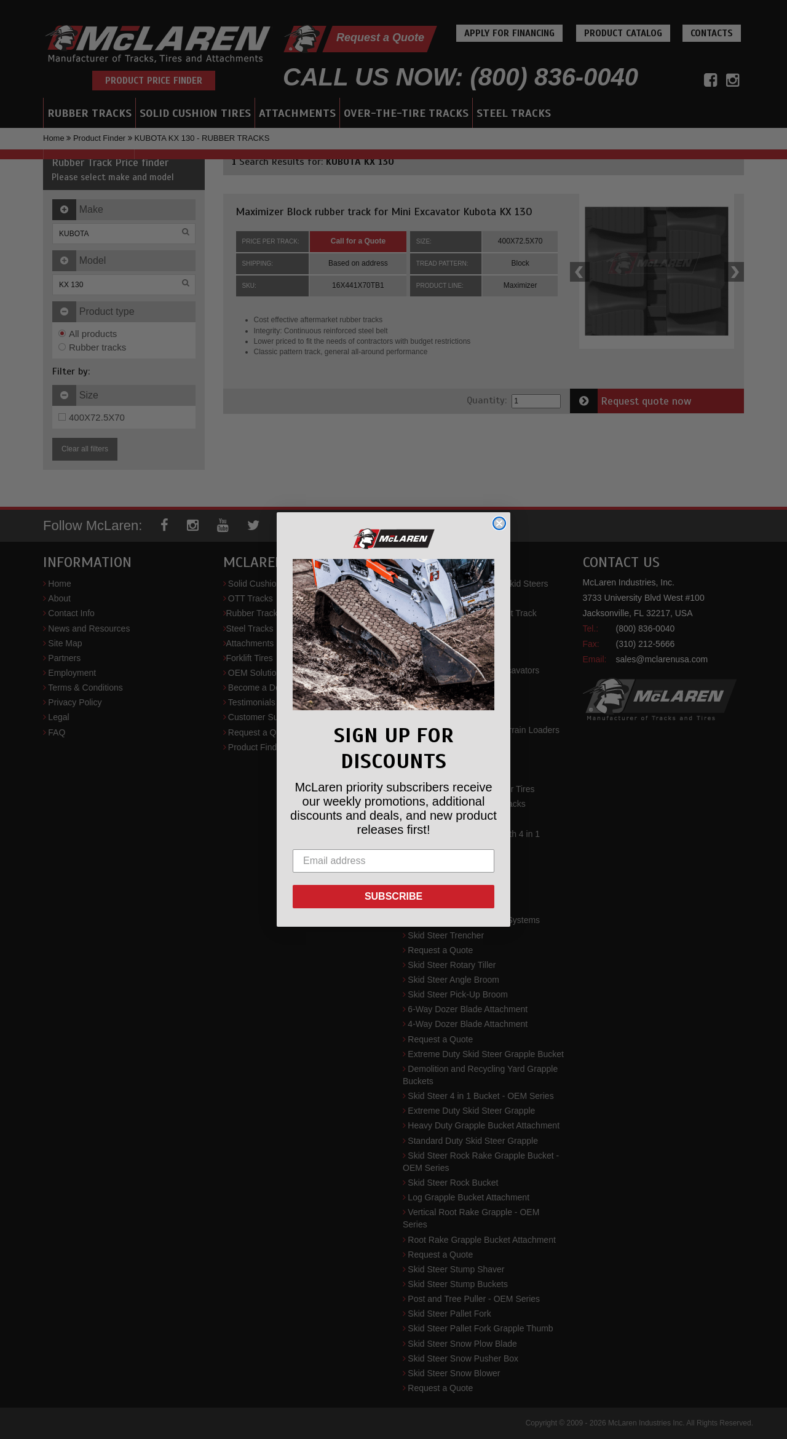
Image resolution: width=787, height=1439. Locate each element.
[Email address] (393, 861)
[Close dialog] (499, 523)
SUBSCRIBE (393, 896)
